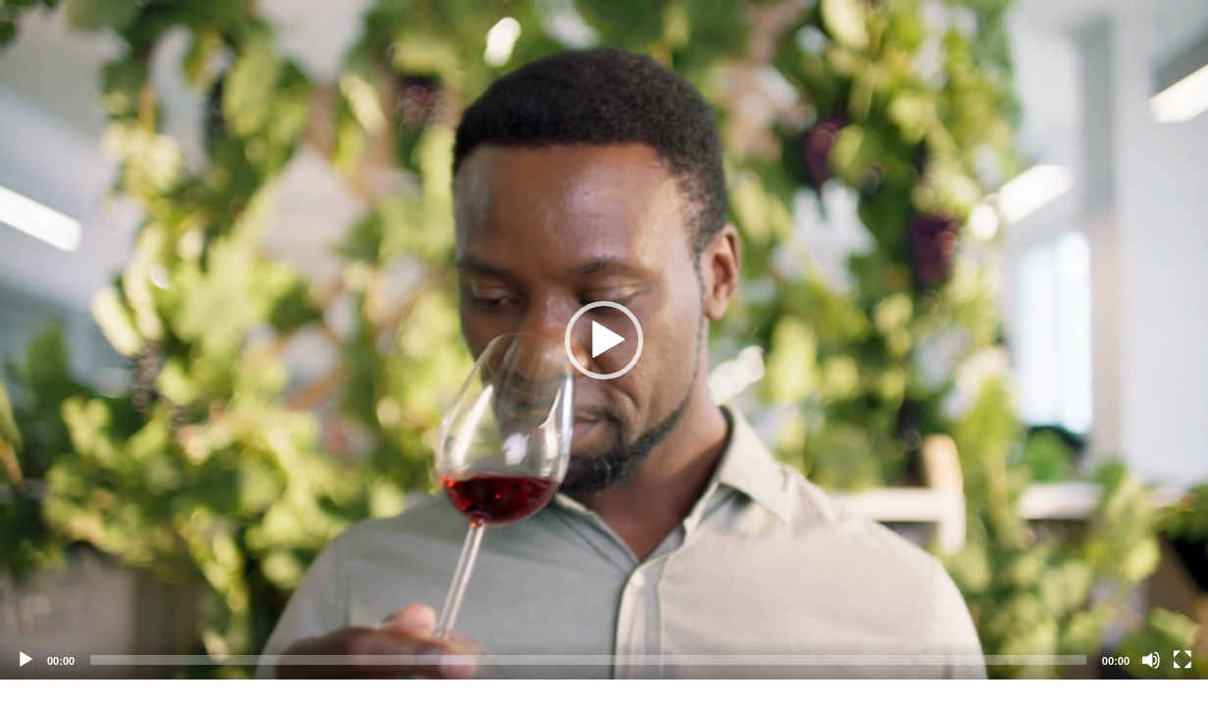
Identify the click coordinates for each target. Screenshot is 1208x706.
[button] (604, 340)
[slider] (588, 660)
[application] (604, 340)
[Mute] (1151, 660)
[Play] (25, 660)
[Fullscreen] (1182, 660)
